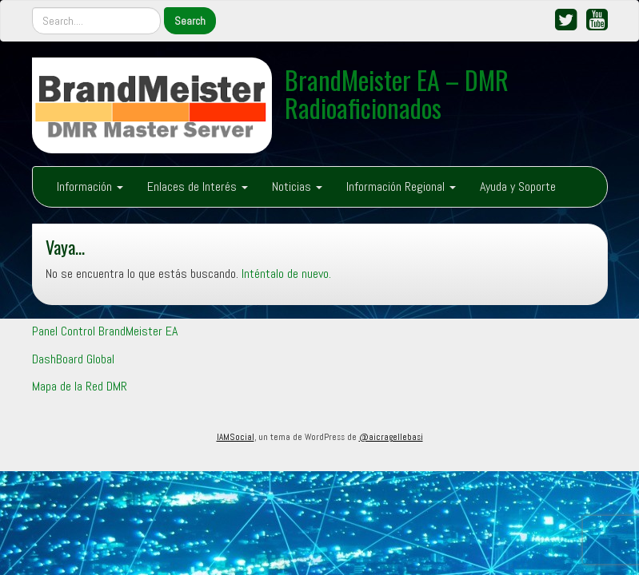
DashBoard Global (73, 359)
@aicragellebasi (391, 436)
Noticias (297, 186)
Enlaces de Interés (197, 186)
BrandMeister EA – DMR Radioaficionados (397, 93)
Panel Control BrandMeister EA (105, 331)
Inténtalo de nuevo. (286, 273)
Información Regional (401, 186)
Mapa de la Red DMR (79, 386)
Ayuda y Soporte (518, 186)
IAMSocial (235, 436)
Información (90, 186)
